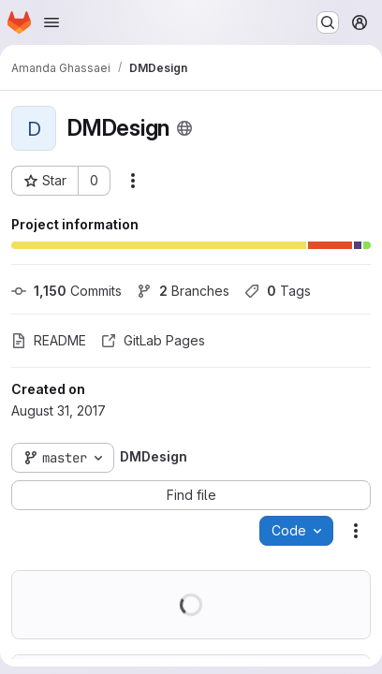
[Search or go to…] (327, 22)
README (48, 340)
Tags (277, 291)
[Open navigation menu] (51, 22)
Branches (183, 291)
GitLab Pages (153, 340)
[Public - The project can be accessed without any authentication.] (184, 128)
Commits (66, 291)
